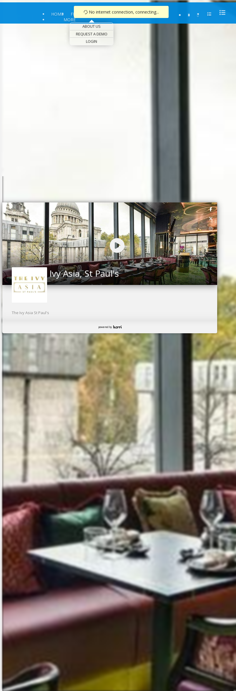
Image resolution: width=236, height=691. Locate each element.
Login (91, 41)
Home (57, 14)
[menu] (221, 13)
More (70, 19)
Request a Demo (91, 34)
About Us (91, 26)
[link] (211, 209)
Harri (117, 327)
